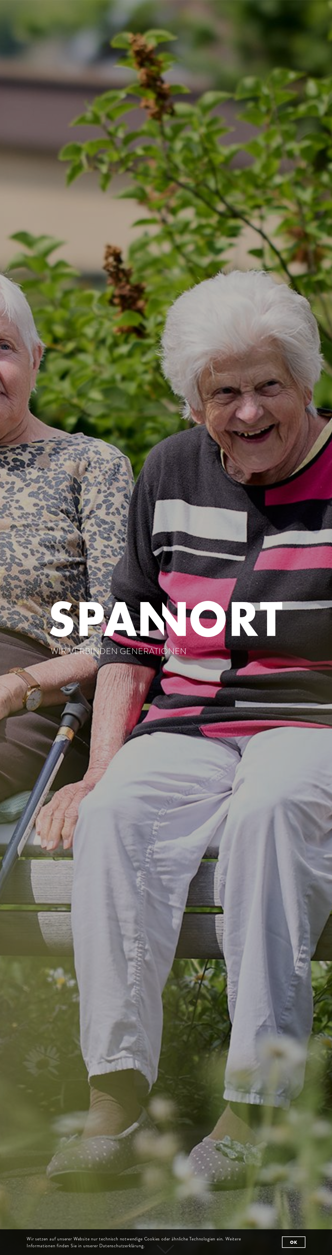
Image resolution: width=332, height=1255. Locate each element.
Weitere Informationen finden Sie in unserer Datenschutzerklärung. (134, 1242)
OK (293, 1242)
